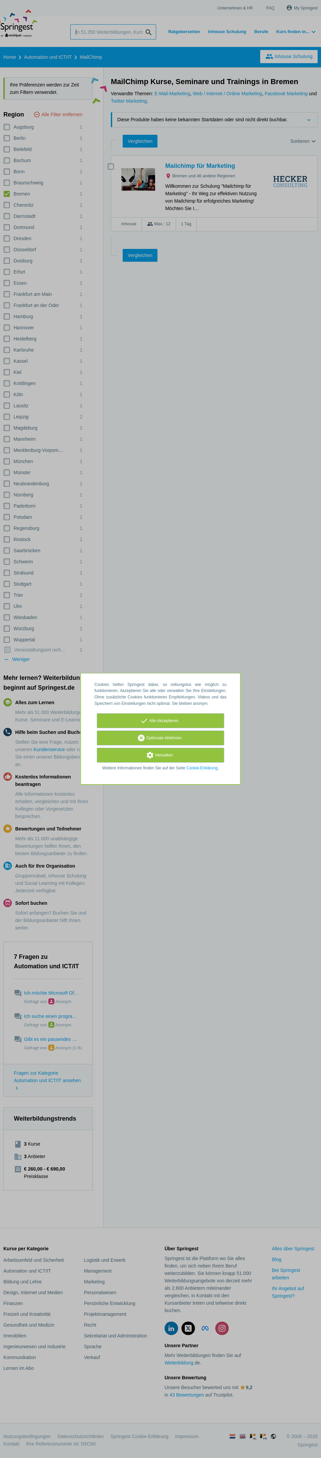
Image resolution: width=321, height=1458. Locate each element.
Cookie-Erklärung (202, 768)
